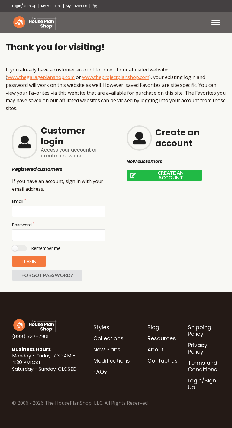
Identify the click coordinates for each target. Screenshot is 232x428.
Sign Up (29, 6)
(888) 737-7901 (30, 336)
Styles (101, 327)
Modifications (111, 360)
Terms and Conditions (202, 366)
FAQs (100, 372)
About (155, 349)
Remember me (45, 248)
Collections (108, 338)
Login (16, 6)
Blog (153, 327)
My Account (51, 6)
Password (22, 225)
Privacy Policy (197, 348)
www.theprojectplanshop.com (115, 77)
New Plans (107, 349)
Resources (161, 338)
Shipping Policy (199, 330)
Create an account (155, 175)
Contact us (162, 360)
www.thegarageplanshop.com (41, 77)
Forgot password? (47, 275)
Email (17, 201)
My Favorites (76, 6)
